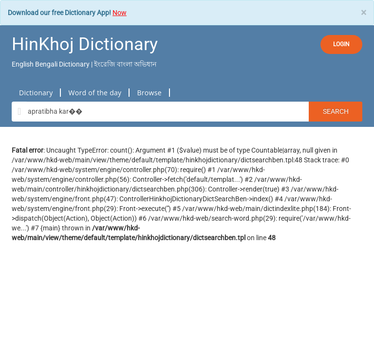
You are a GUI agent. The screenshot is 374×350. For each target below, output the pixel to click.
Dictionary (36, 92)
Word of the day (94, 92)
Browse (149, 92)
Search (336, 111)
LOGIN (341, 44)
